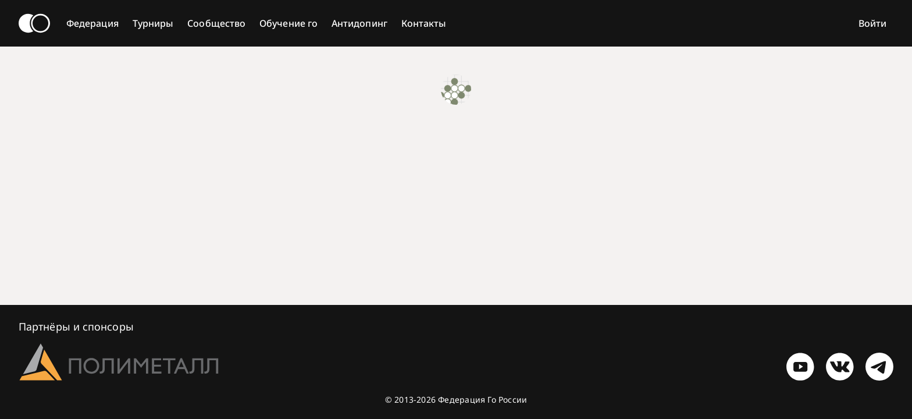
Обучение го (288, 23)
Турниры (153, 23)
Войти (872, 23)
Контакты (424, 23)
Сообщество (216, 23)
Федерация (92, 23)
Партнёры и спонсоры (76, 326)
